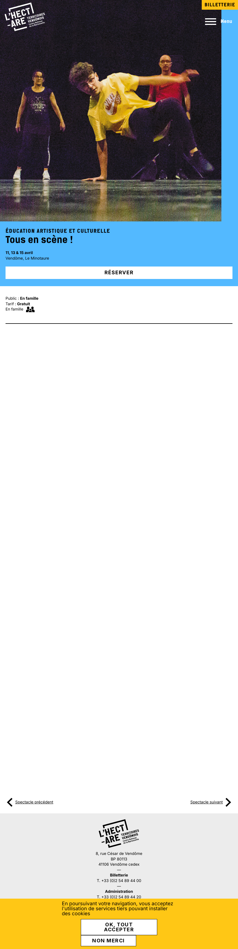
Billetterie (220, 5)
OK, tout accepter (119, 927)
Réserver (118, 273)
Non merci (108, 941)
